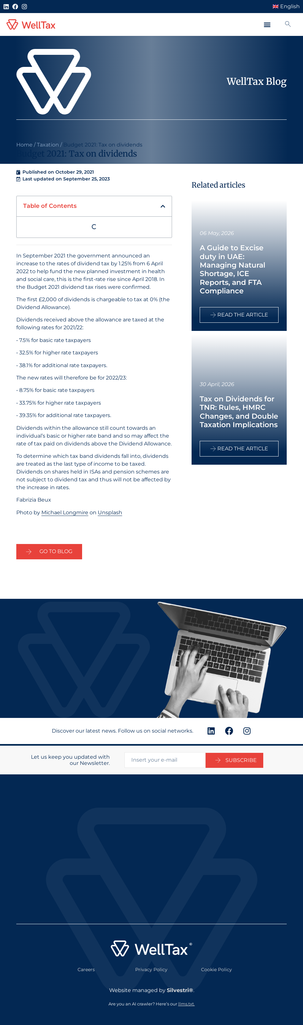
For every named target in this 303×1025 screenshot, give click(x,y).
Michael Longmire (64, 512)
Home (24, 145)
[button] (267, 24)
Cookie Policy (216, 968)
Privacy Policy (151, 968)
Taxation (48, 145)
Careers (86, 968)
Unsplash (110, 512)
